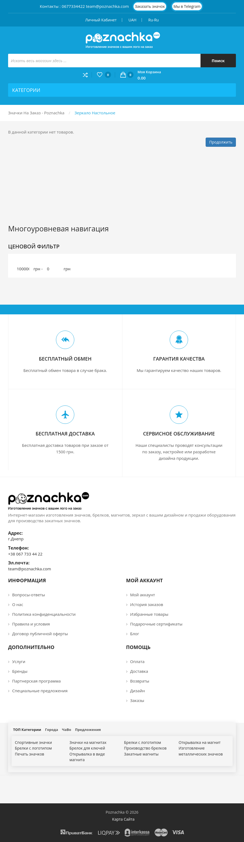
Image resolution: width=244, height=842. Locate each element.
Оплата (137, 661)
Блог (134, 633)
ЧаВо (66, 729)
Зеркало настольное (95, 112)
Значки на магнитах (87, 742)
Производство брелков (145, 748)
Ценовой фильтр (33, 246)
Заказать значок (150, 6)
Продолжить (220, 142)
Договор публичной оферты (40, 633)
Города (51, 729)
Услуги (18, 661)
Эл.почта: (18, 563)
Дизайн (137, 690)
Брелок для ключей (87, 748)
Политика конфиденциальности (44, 614)
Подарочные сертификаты (156, 624)
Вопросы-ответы (28, 594)
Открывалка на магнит (199, 742)
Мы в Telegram (186, 6)
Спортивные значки (33, 742)
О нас (17, 604)
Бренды (19, 671)
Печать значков (29, 754)
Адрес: (15, 533)
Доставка (139, 671)
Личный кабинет (100, 19)
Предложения (88, 729)
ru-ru (153, 19)
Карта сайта (123, 819)
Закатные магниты (141, 754)
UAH (132, 19)
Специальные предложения (40, 690)
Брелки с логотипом (33, 748)
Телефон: (18, 548)
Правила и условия (31, 624)
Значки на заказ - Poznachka (36, 112)
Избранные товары (149, 614)
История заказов (146, 604)
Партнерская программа (36, 681)
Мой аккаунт (142, 594)
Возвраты (139, 681)
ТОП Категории (27, 729)
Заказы (137, 700)
